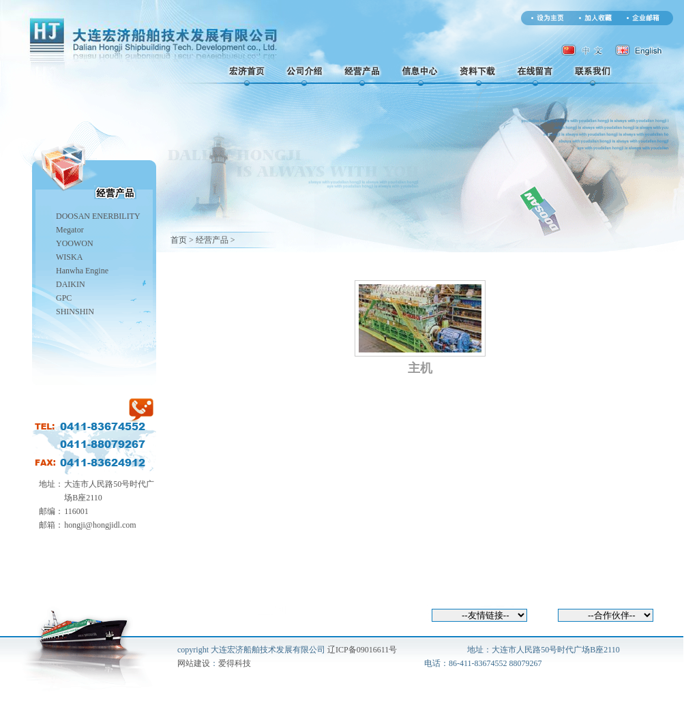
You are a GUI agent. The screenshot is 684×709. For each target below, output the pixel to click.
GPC (64, 298)
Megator (70, 230)
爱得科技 (234, 663)
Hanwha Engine (82, 270)
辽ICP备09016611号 (362, 649)
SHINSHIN (75, 311)
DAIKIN (70, 284)
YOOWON (74, 243)
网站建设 (193, 663)
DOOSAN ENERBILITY (98, 216)
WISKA (69, 257)
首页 (178, 240)
